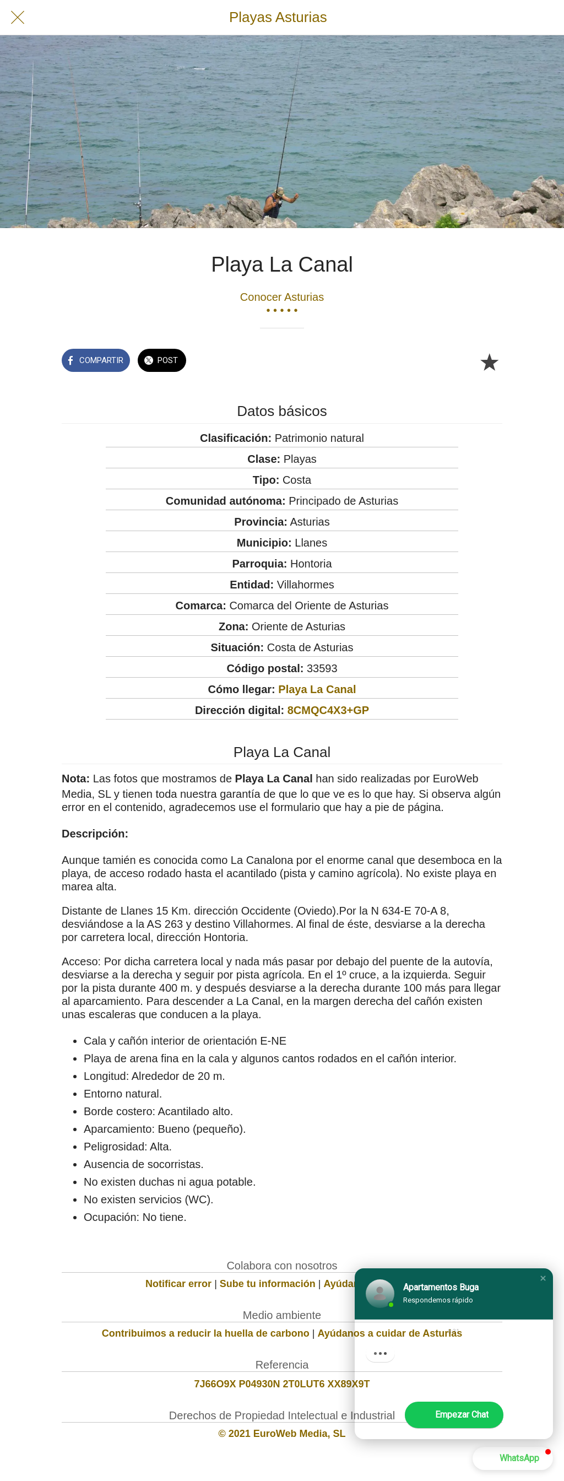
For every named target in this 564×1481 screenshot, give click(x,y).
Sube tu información (268, 1283)
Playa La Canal (317, 689)
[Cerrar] (17, 17)
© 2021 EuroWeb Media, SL (282, 1433)
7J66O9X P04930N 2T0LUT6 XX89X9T (282, 1384)
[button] (543, 1278)
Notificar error (178, 1283)
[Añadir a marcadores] (489, 361)
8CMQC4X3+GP (328, 710)
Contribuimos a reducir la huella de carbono (206, 1333)
